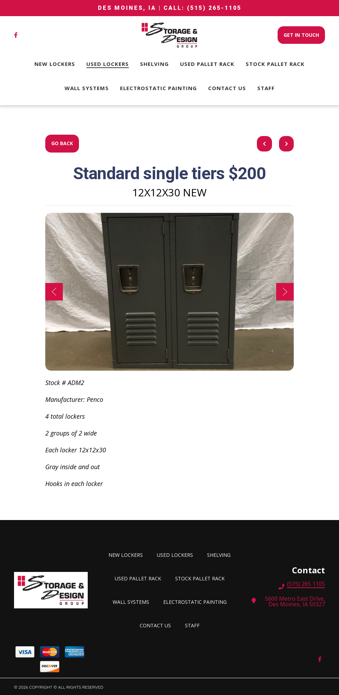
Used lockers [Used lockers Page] (107, 63)
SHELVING (221, 554)
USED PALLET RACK (140, 578)
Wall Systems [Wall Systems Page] (87, 88)
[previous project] (264, 143)
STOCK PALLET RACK (202, 578)
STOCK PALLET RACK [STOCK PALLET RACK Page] (275, 63)
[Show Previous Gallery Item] (54, 292)
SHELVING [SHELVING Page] (154, 63)
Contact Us (157, 625)
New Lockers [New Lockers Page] (54, 63)
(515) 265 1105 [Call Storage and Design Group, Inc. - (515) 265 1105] (306, 584)
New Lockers (127, 554)
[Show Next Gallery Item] (285, 292)
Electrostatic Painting (197, 601)
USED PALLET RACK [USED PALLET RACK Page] (207, 63)
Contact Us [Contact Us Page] (227, 88)
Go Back (62, 143)
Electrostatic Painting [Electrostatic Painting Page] (158, 88)
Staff (194, 625)
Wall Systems (133, 601)
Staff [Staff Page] (266, 88)
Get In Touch (301, 35)
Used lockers (177, 554)
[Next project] (286, 143)
